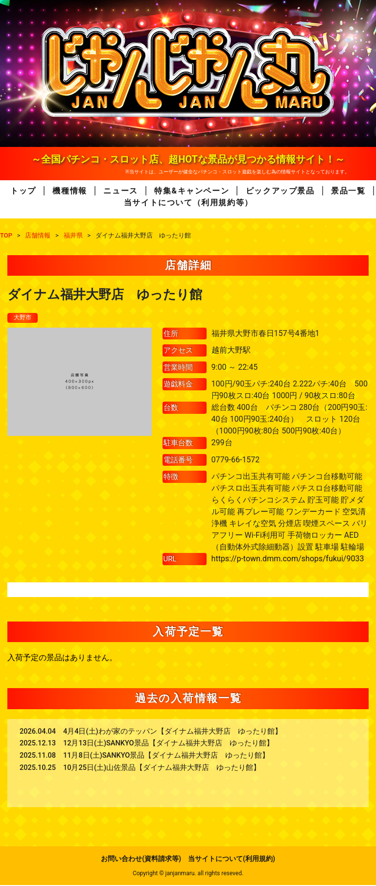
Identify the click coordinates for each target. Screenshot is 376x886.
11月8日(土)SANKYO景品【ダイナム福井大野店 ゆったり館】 (166, 756)
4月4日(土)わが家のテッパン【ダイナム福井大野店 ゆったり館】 (172, 732)
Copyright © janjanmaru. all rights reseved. (188, 874)
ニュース (120, 190)
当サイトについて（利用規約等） (188, 202)
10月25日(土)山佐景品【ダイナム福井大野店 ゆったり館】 (161, 769)
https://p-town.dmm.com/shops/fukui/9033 (288, 559)
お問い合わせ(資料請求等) (141, 859)
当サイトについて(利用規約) (231, 859)
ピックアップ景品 (280, 190)
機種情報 (69, 190)
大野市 (24, 318)
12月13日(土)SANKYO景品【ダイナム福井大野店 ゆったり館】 (168, 744)
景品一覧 (348, 190)
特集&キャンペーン (191, 190)
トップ (23, 190)
